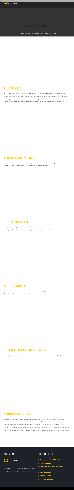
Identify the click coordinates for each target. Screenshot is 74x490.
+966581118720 (44, 476)
